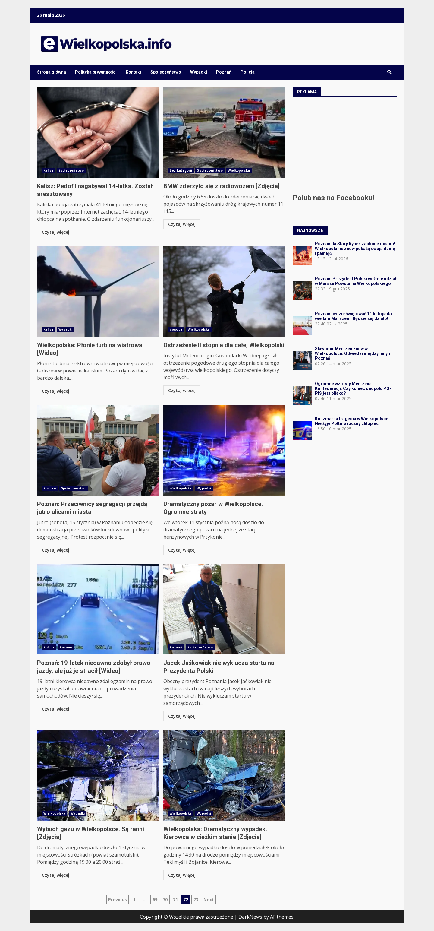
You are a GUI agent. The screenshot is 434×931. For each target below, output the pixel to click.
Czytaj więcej (55, 232)
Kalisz (48, 170)
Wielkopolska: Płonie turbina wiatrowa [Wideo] (98, 291)
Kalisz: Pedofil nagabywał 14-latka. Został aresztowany (98, 132)
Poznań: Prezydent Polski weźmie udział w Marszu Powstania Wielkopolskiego (355, 281)
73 (195, 899)
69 (155, 899)
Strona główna (51, 72)
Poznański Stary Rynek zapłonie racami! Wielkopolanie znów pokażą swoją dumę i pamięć (355, 248)
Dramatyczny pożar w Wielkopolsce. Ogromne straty (224, 450)
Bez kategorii (181, 170)
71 (175, 899)
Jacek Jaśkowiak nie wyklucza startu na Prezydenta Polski (224, 609)
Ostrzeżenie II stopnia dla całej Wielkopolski (224, 291)
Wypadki (198, 72)
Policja (248, 72)
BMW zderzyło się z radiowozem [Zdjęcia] (224, 132)
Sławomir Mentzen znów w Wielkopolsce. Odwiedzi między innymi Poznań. (354, 353)
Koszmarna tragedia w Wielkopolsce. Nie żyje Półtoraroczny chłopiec (352, 421)
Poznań (223, 72)
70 (165, 899)
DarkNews (250, 917)
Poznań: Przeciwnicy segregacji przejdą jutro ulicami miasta (98, 450)
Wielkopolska (239, 170)
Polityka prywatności (96, 72)
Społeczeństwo (165, 72)
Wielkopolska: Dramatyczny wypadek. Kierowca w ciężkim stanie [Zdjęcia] (224, 775)
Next (208, 899)
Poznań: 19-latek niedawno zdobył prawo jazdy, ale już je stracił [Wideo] (98, 609)
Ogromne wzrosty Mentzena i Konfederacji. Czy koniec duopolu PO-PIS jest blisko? (353, 388)
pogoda (176, 329)
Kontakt (133, 72)
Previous (117, 899)
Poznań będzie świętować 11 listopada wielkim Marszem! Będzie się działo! (353, 316)
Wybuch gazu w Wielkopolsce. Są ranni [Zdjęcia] (98, 775)
